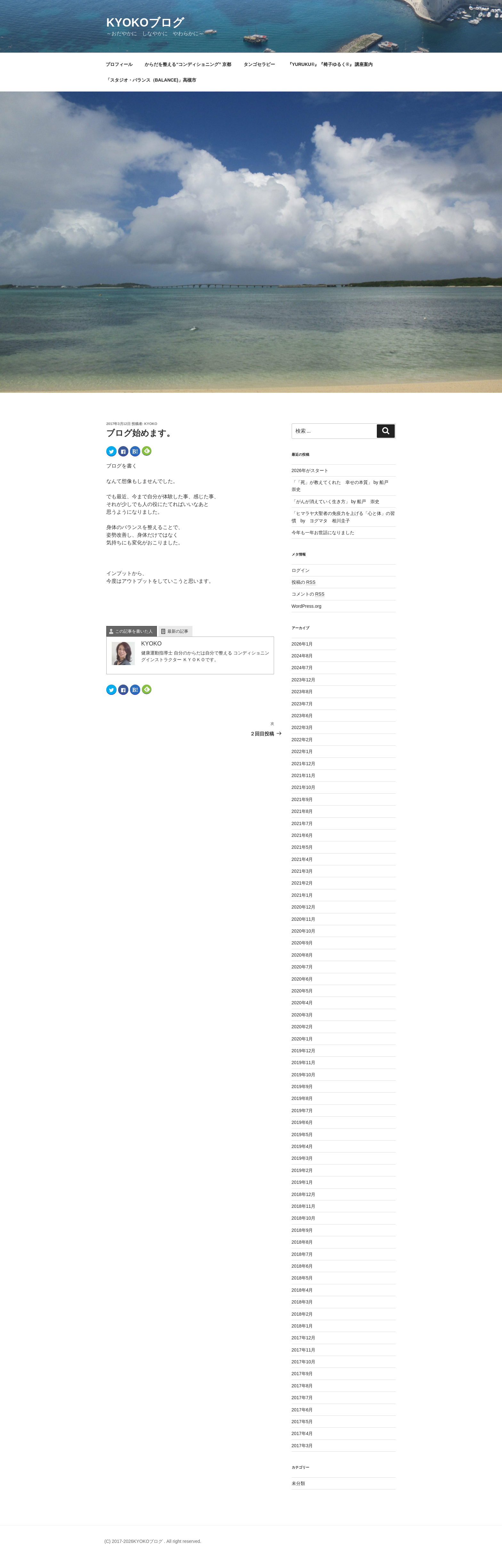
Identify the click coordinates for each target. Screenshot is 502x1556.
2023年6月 (302, 715)
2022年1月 (302, 751)
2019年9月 (302, 1086)
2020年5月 (302, 990)
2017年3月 (302, 1445)
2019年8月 (302, 1098)
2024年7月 (302, 667)
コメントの (308, 594)
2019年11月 (304, 1062)
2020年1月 (302, 1038)
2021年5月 (302, 847)
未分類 (298, 1483)
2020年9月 (302, 942)
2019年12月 (304, 1050)
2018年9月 (302, 1230)
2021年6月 (302, 835)
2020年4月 (302, 1002)
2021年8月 (302, 811)
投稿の (304, 582)
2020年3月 (302, 1014)
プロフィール (119, 64)
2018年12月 (304, 1194)
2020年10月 (304, 931)
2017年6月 (302, 1409)
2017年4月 (302, 1433)
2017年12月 (304, 1337)
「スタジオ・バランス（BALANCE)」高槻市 (151, 80)
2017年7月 (302, 1397)
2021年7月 (302, 823)
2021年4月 (302, 859)
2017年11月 (304, 1349)
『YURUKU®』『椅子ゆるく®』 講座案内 (332, 64)
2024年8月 (302, 655)
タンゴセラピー (259, 64)
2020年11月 (304, 919)
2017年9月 (302, 1373)
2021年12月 (304, 763)
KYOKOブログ (145, 22)
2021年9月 (302, 799)
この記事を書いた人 (134, 631)
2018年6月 (302, 1266)
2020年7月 (302, 966)
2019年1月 (302, 1182)
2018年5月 (302, 1277)
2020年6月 (302, 979)
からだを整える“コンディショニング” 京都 (188, 64)
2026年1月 (302, 643)
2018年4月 (302, 1290)
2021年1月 (302, 895)
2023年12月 (304, 679)
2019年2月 (302, 1170)
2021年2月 (302, 883)
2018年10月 (304, 1218)
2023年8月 (302, 691)
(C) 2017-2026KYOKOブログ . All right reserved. (152, 1541)
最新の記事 (177, 631)
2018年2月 (302, 1314)
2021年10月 (304, 787)
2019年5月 (302, 1134)
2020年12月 (304, 907)
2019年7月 (302, 1110)
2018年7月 (302, 1254)
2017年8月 (302, 1385)
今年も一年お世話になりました (323, 532)
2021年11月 (304, 775)
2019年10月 (304, 1074)
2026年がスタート (310, 470)
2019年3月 (302, 1158)
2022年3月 (302, 727)
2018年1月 (302, 1325)
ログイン (301, 570)
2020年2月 (302, 1026)
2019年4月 (302, 1146)
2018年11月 (304, 1206)
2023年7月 (302, 703)
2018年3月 (302, 1301)
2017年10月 (304, 1361)
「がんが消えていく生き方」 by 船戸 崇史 (336, 501)
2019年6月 (302, 1122)
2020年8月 (302, 955)
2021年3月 (302, 871)
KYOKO (150, 424)
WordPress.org (306, 606)
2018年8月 (302, 1242)
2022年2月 (302, 739)
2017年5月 (302, 1421)
